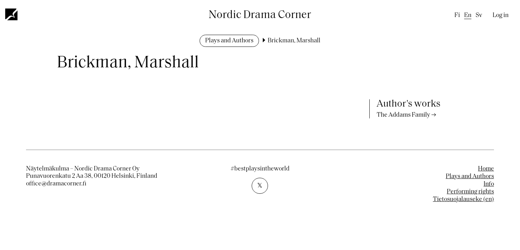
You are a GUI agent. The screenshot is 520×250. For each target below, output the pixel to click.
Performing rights (470, 192)
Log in (501, 15)
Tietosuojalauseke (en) (463, 199)
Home (486, 169)
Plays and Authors (229, 41)
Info (489, 184)
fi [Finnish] (457, 15)
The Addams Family (403, 115)
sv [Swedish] (479, 15)
